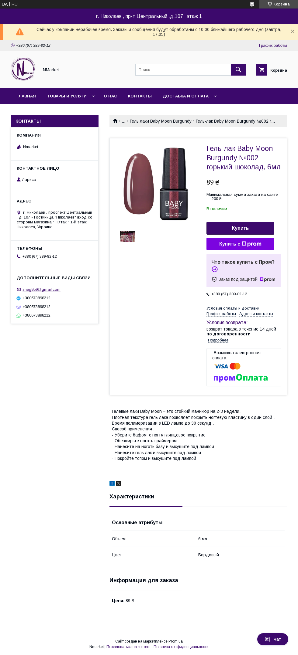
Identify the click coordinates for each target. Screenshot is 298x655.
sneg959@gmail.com (42, 289)
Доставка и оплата (186, 96)
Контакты (140, 96)
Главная (26, 96)
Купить (240, 228)
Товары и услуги (67, 96)
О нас (110, 96)
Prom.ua (175, 641)
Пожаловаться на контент (128, 647)
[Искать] (238, 70)
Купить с (240, 244)
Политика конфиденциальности (181, 647)
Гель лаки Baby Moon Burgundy (161, 121)
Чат (273, 639)
